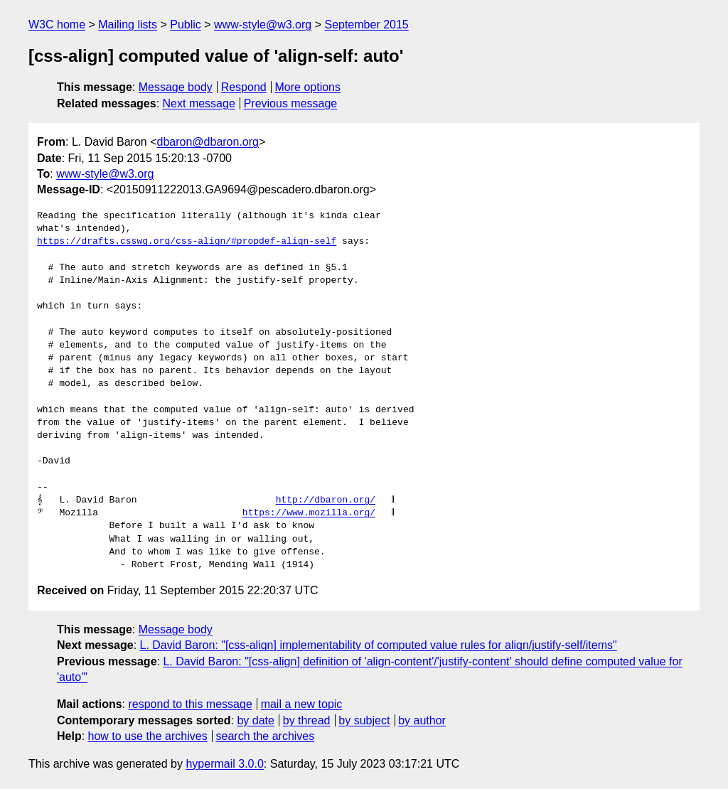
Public (185, 24)
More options (308, 87)
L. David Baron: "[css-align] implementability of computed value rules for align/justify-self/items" (378, 645)
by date (255, 720)
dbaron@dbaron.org (208, 142)
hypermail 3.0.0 (224, 764)
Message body (176, 87)
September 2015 (366, 24)
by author (422, 720)
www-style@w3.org (262, 24)
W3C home (56, 24)
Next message (199, 103)
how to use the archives (148, 736)
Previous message (291, 103)
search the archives (265, 736)
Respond (244, 87)
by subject (364, 720)
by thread (307, 720)
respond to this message (190, 704)
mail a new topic (302, 704)
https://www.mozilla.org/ (308, 513)
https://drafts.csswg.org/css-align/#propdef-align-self (186, 241)
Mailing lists (127, 24)
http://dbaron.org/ (325, 500)
